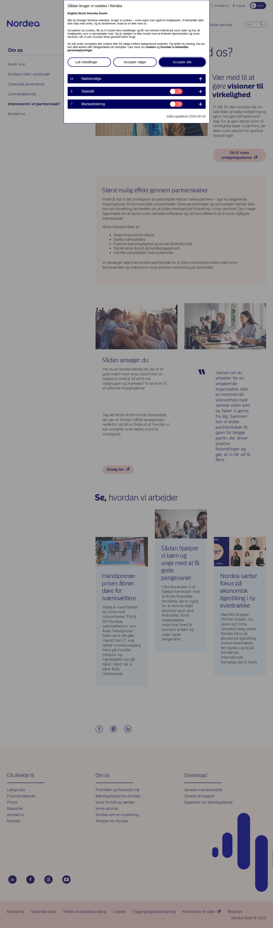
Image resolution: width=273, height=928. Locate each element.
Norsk (82, 13)
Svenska (92, 13)
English (73, 13)
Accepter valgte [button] (135, 62)
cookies (151, 47)
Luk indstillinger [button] (86, 62)
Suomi (103, 13)
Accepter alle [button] (182, 62)
